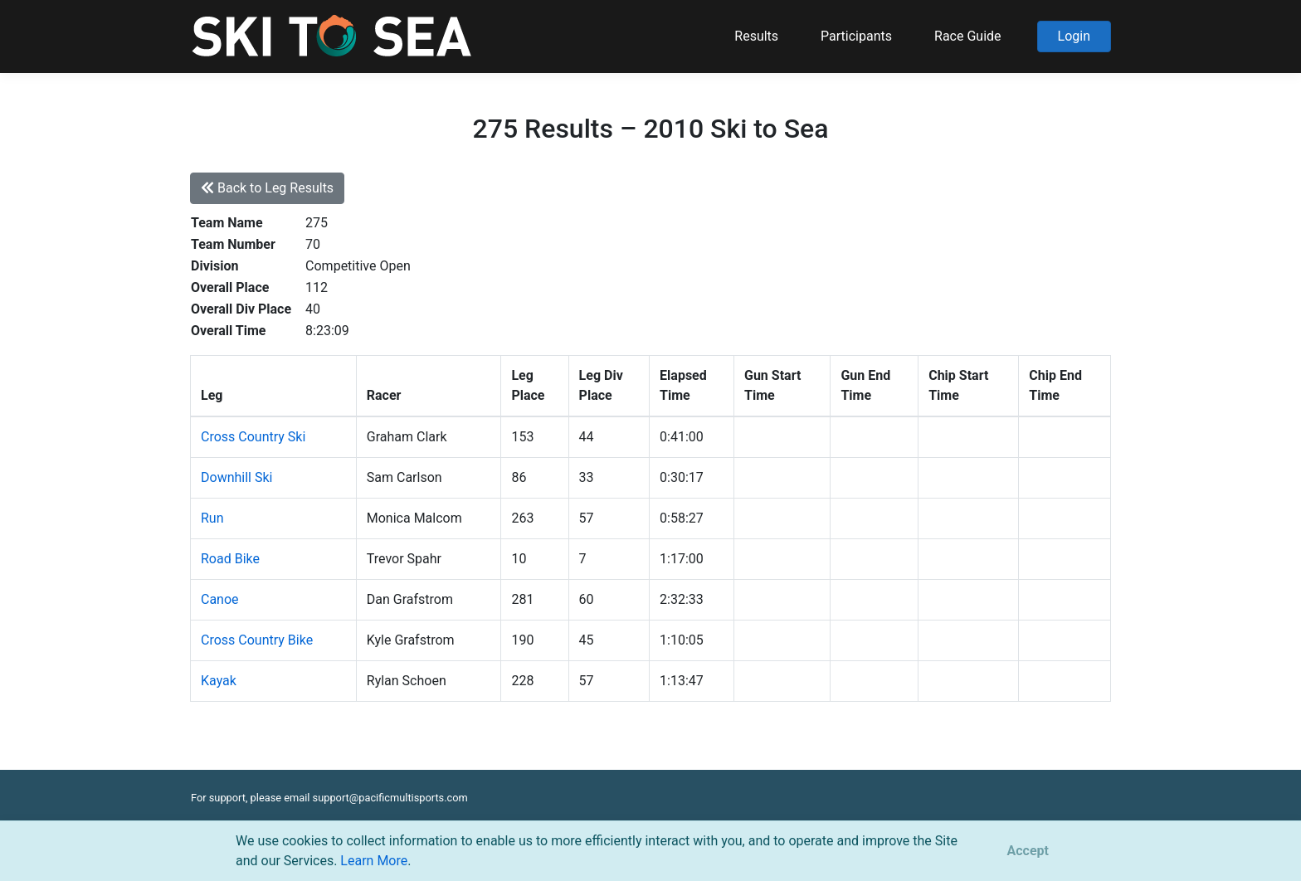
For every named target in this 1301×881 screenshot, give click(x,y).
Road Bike (230, 559)
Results (756, 36)
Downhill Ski (236, 477)
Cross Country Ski (253, 437)
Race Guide (967, 36)
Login (1074, 36)
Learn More (373, 861)
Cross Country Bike (257, 640)
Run (212, 518)
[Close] (1028, 851)
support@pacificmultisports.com (390, 797)
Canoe (220, 599)
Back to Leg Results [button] (267, 188)
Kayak (218, 681)
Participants (856, 36)
